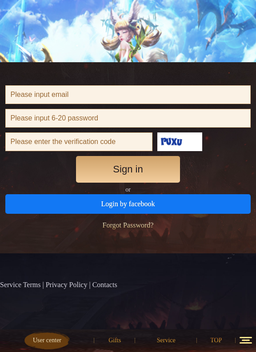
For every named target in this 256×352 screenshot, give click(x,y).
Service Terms (20, 284)
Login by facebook (128, 204)
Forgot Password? (128, 225)
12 (246, 340)
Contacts (104, 284)
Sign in (128, 169)
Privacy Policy (67, 284)
